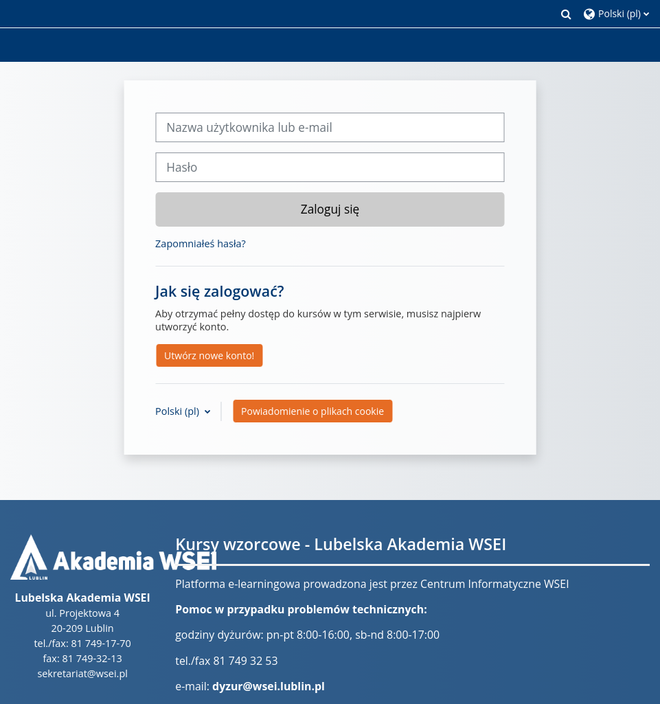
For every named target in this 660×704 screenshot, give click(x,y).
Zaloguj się (330, 209)
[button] (566, 14)
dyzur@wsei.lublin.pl (268, 686)
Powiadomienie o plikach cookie (312, 411)
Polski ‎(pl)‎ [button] (178, 411)
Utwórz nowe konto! (209, 355)
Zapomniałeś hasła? (200, 243)
